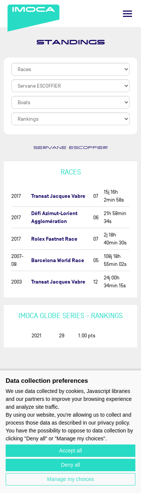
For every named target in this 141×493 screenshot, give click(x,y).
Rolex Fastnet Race (54, 239)
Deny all (70, 465)
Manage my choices (70, 479)
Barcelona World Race (57, 260)
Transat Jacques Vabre (58, 196)
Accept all (70, 450)
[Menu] (127, 14)
